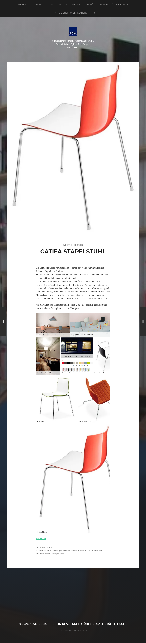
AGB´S (90, 4)
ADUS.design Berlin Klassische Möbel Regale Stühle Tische (78, 624)
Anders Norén (79, 630)
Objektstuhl (96, 550)
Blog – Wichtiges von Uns (66, 4)
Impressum (122, 4)
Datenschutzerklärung (73, 13)
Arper (40, 550)
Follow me (41, 538)
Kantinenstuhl (80, 550)
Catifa (48, 550)
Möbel (39, 4)
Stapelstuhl (59, 553)
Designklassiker (62, 550)
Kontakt (105, 4)
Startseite (24, 4)
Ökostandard (43, 553)
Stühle (49, 547)
